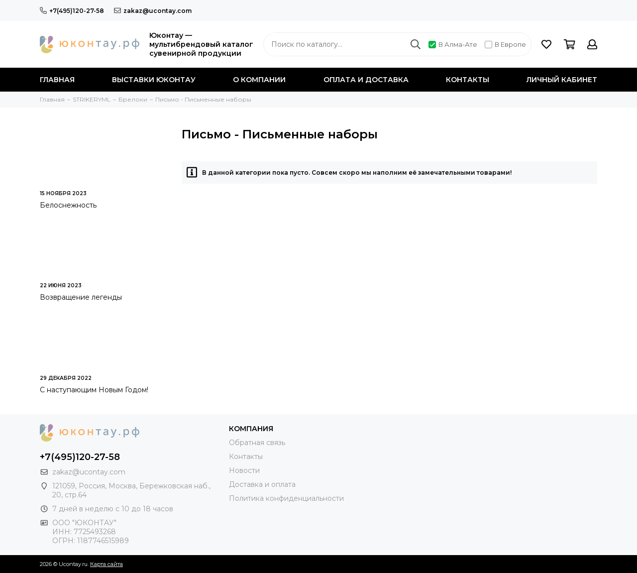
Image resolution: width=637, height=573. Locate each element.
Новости (244, 470)
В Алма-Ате (452, 44)
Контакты (467, 79)
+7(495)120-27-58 (72, 10)
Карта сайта (106, 564)
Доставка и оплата (262, 484)
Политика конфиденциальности (286, 498)
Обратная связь (257, 442)
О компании (259, 79)
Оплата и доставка (366, 79)
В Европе (505, 44)
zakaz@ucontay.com (153, 10)
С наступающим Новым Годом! (94, 389)
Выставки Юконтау (154, 79)
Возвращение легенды (81, 297)
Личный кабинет (562, 79)
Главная (57, 79)
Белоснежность (68, 205)
